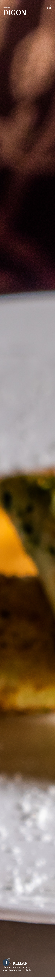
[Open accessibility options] (6, 962)
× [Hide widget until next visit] (8, 960)
